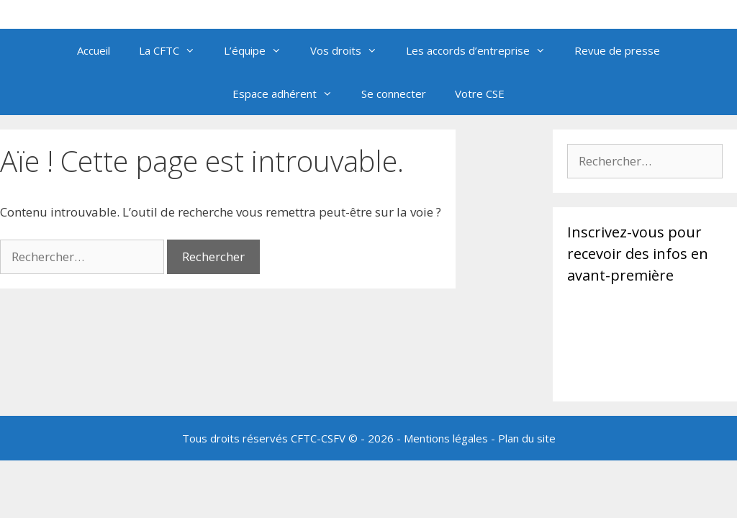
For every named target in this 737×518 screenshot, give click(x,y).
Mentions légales (446, 438)
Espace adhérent (289, 93)
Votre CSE (480, 93)
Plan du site (527, 438)
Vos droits (351, 50)
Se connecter (393, 93)
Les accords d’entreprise (483, 50)
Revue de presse (617, 50)
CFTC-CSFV (318, 438)
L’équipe (260, 50)
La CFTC (174, 50)
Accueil (93, 50)
